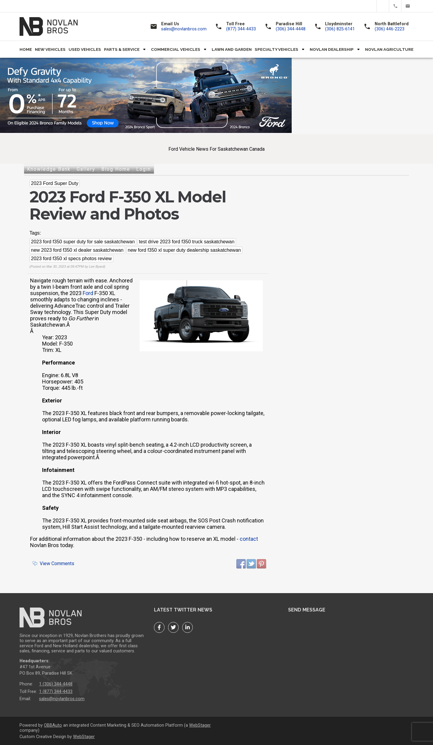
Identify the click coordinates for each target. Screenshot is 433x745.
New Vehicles (50, 49)
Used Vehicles (85, 49)
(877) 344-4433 (395, 6)
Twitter (383, 6)
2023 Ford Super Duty (54, 183)
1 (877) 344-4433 (55, 691)
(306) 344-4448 (291, 29)
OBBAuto (53, 725)
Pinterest (261, 564)
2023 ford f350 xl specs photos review (71, 258)
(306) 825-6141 (340, 29)
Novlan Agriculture (389, 49)
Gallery (86, 169)
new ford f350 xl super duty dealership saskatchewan (184, 250)
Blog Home (115, 169)
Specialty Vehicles (276, 49)
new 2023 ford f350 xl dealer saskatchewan (77, 250)
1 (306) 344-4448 (55, 684)
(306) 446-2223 (389, 29)
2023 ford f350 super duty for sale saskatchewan (83, 241)
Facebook (370, 6)
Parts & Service (122, 49)
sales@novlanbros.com (407, 6)
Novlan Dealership (332, 49)
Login (143, 169)
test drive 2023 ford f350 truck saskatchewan (187, 241)
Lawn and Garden (232, 49)
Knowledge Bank (49, 169)
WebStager (200, 725)
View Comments (57, 563)
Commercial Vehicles (175, 49)
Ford (88, 293)
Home (26, 49)
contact (249, 539)
